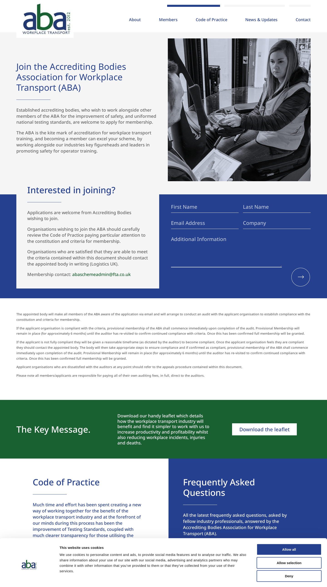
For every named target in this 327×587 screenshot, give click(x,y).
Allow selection (289, 545)
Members (168, 20)
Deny (289, 558)
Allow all (289, 531)
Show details (238, 578)
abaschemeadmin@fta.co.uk (101, 274)
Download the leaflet (264, 429)
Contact (303, 20)
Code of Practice (211, 20)
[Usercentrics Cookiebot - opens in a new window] (29, 578)
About (135, 20)
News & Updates (261, 20)
